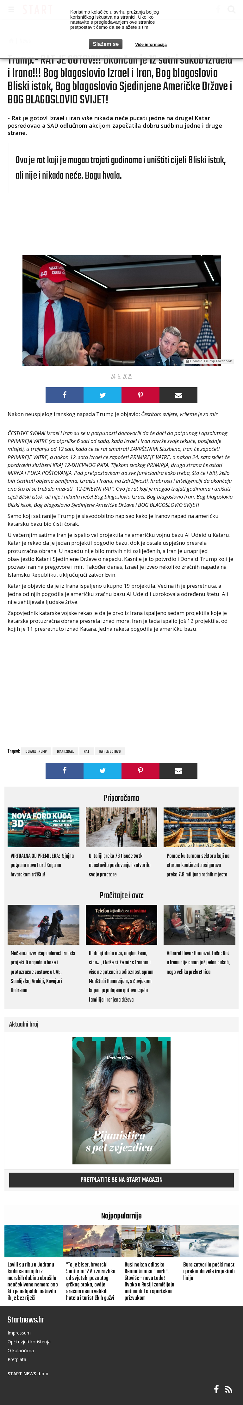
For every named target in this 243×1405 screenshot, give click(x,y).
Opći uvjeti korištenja (29, 1342)
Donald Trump (36, 752)
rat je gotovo (110, 752)
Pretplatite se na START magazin (122, 1180)
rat (86, 752)
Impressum (19, 1333)
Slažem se (106, 44)
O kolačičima (21, 1350)
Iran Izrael (65, 752)
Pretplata (17, 1359)
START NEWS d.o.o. (29, 1374)
